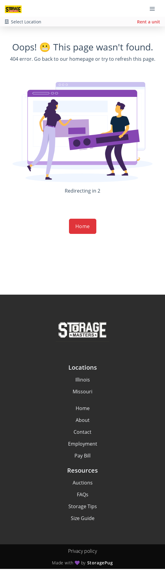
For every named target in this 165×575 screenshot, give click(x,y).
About (83, 420)
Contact (82, 432)
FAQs (82, 494)
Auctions (83, 482)
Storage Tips (82, 506)
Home (82, 226)
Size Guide (83, 518)
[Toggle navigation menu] (154, 8)
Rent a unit (148, 22)
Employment (82, 443)
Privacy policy (82, 551)
